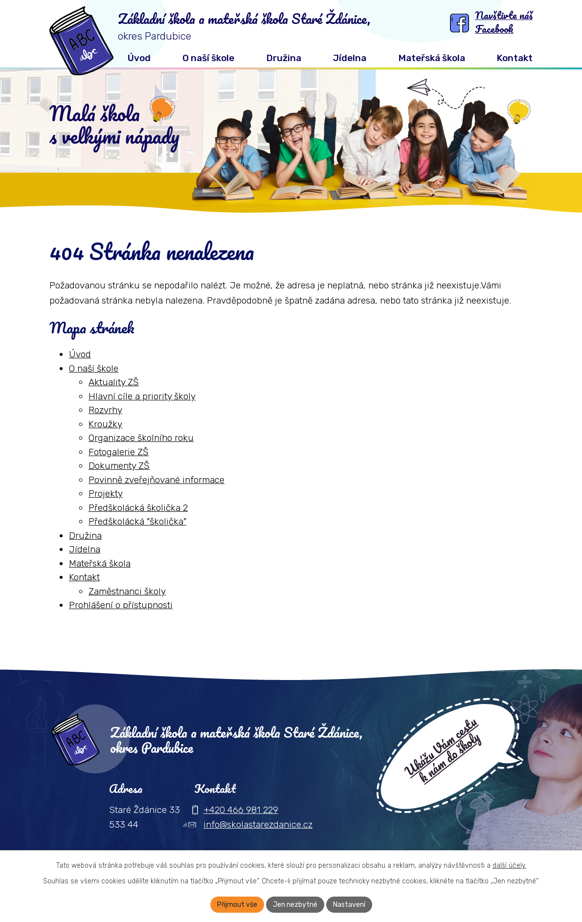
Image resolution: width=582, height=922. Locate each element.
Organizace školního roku (141, 437)
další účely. (509, 865)
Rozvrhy (105, 410)
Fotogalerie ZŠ (119, 452)
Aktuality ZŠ (114, 382)
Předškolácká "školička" (137, 521)
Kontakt (84, 577)
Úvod (80, 354)
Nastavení (349, 904)
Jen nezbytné (295, 904)
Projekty (106, 493)
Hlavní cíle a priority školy (142, 396)
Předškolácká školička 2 (138, 507)
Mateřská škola (100, 563)
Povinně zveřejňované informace (156, 479)
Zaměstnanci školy (127, 591)
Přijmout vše (237, 904)
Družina (85, 535)
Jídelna (84, 549)
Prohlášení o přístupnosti (121, 605)
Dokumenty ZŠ (119, 465)
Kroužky (105, 424)
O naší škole (93, 368)
